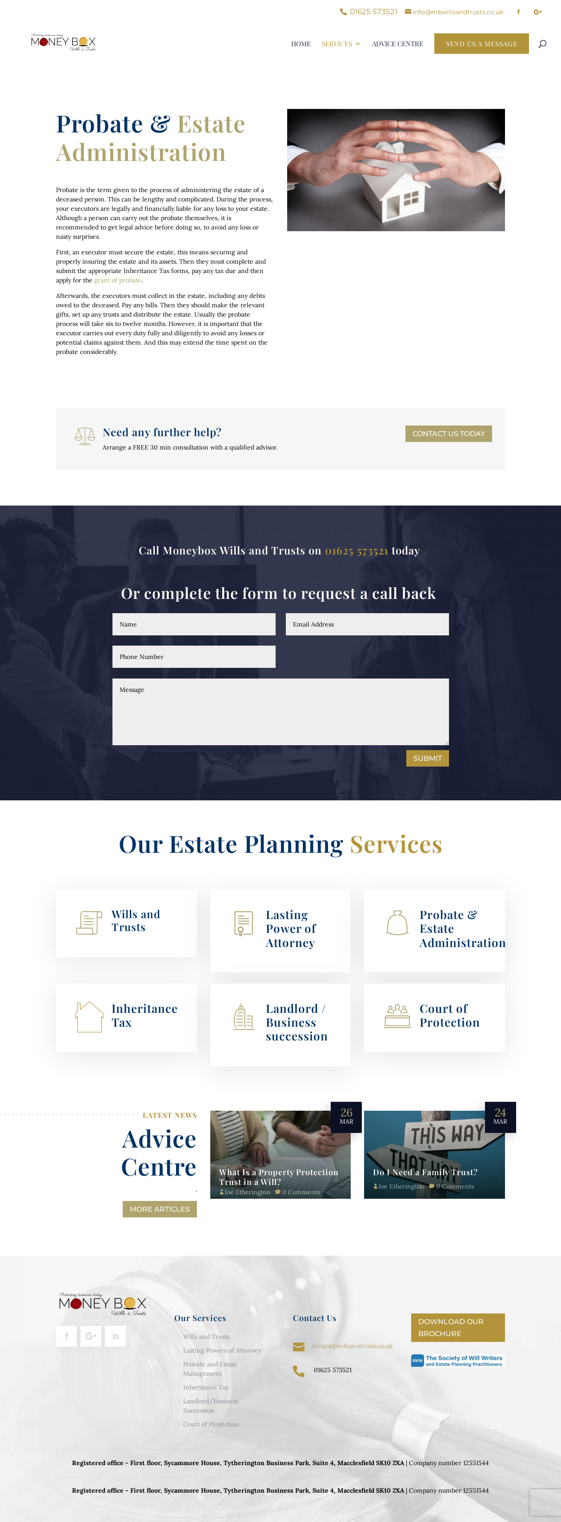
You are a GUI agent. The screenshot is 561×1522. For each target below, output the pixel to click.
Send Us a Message (481, 43)
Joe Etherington (247, 1192)
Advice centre (397, 44)
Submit (427, 758)
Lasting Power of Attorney (291, 928)
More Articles (160, 1209)
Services (337, 44)
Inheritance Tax (145, 1015)
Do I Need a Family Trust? (425, 1172)
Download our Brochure (451, 1327)
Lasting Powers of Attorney (222, 1350)
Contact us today (449, 434)
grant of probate (117, 280)
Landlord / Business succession (297, 1022)
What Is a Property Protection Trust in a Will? (279, 1177)
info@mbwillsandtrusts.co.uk (352, 1346)
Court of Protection (450, 1015)
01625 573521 (357, 550)
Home (301, 44)
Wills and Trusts (136, 920)
